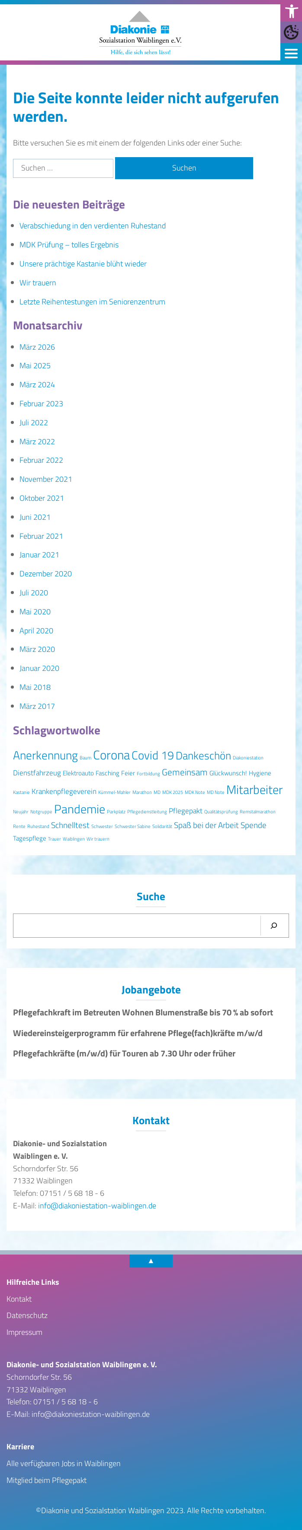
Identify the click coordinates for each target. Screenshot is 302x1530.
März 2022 (37, 441)
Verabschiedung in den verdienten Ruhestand (92, 225)
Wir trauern (37, 282)
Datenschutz (27, 1315)
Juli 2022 (33, 422)
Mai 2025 (35, 365)
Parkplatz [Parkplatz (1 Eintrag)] (116, 811)
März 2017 (37, 706)
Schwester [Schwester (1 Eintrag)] (102, 826)
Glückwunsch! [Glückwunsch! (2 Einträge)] (228, 773)
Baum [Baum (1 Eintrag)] (85, 757)
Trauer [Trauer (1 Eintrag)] (54, 838)
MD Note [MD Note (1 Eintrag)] (216, 792)
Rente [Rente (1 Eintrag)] (19, 826)
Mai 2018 (35, 687)
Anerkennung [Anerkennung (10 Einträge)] (45, 755)
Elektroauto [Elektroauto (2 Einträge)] (78, 773)
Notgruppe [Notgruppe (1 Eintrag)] (41, 811)
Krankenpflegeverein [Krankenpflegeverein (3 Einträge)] (64, 791)
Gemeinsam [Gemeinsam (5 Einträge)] (185, 772)
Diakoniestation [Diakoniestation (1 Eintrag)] (248, 757)
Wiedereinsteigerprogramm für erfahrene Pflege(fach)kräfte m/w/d (138, 1033)
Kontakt (19, 1298)
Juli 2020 (33, 592)
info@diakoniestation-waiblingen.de (97, 1205)
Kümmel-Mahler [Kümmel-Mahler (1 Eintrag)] (114, 792)
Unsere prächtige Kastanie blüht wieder (83, 263)
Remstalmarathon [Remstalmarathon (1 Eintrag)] (258, 811)
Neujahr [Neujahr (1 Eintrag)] (21, 811)
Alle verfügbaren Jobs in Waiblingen (63, 1463)
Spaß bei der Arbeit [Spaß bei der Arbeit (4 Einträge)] (206, 825)
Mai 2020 (35, 611)
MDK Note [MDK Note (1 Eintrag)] (195, 792)
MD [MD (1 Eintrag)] (157, 792)
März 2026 (37, 347)
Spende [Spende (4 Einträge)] (254, 825)
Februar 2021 (41, 536)
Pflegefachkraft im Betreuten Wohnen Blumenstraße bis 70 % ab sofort (143, 1012)
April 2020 (36, 630)
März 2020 (37, 649)
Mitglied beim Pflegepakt (46, 1480)
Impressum (24, 1332)
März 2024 (37, 384)
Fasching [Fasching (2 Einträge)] (107, 773)
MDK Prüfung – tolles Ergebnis (69, 244)
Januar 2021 (39, 554)
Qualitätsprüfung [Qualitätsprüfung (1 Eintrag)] (221, 811)
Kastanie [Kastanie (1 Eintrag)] (21, 792)
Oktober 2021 (41, 498)
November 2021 (45, 479)
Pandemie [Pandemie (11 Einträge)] (79, 809)
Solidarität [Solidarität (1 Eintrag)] (162, 826)
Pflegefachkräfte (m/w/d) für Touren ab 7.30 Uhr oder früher (124, 1053)
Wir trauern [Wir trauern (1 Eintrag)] (98, 838)
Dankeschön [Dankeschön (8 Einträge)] (203, 755)
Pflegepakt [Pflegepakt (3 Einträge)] (185, 810)
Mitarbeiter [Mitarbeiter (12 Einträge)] (254, 789)
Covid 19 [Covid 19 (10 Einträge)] (153, 755)
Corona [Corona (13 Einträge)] (111, 754)
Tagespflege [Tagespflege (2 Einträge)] (29, 838)
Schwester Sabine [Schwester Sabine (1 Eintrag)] (133, 826)
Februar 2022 (41, 460)
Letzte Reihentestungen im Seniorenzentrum (92, 301)
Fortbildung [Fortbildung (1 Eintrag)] (148, 773)
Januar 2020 (39, 668)
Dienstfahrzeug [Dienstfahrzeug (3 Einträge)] (37, 772)
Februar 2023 (41, 403)
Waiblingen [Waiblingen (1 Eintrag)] (74, 838)
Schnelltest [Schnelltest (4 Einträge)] (70, 825)
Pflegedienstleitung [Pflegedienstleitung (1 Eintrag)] (147, 811)
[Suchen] (274, 926)
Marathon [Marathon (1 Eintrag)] (142, 792)
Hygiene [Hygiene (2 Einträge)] (260, 773)
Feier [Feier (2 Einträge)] (128, 773)
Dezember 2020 (45, 573)
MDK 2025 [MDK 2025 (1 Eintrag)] (172, 792)
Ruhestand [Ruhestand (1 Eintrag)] (38, 826)
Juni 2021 (35, 517)
